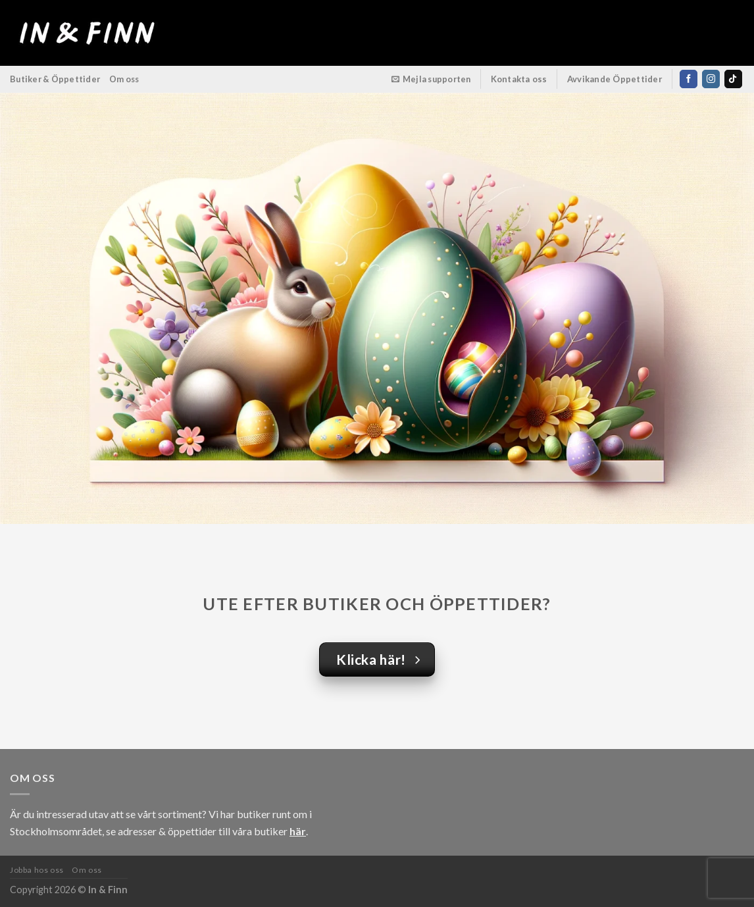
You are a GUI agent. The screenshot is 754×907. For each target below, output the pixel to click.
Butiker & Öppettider (55, 79)
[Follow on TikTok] (733, 79)
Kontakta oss (519, 79)
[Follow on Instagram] (711, 79)
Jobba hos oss (37, 870)
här (297, 831)
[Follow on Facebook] (688, 79)
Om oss (124, 79)
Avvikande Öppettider (615, 79)
